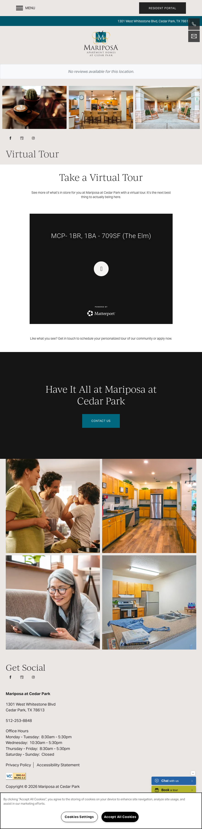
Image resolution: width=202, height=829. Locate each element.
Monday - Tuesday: (22, 736)
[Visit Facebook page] (10, 138)
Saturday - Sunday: (23, 754)
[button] (162, 8)
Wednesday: (17, 742)
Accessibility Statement (58, 764)
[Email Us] (194, 36)
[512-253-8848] (194, 24)
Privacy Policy (18, 764)
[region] (101, 810)
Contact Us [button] (101, 421)
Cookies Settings (79, 817)
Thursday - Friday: (22, 748)
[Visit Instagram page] (33, 138)
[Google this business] (21, 138)
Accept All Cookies (120, 817)
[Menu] (25, 8)
